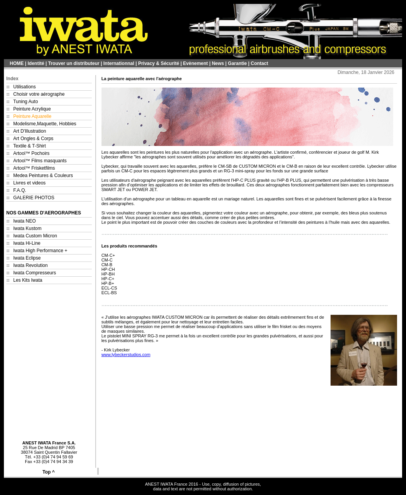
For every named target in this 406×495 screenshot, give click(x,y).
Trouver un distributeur (74, 63)
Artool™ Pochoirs (31, 153)
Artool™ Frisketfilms (34, 168)
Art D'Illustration (29, 131)
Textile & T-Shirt (29, 146)
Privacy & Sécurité (158, 63)
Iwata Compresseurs (34, 273)
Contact (259, 63)
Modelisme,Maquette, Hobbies (44, 123)
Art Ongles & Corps (33, 138)
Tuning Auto (25, 101)
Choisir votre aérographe (39, 94)
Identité (36, 63)
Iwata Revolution (30, 265)
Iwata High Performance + (40, 250)
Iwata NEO (24, 221)
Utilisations (24, 87)
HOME (17, 63)
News (218, 63)
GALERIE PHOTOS (33, 197)
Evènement (195, 63)
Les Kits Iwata (27, 280)
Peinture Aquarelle (32, 116)
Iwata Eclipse (27, 258)
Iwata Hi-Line (26, 243)
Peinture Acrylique (32, 109)
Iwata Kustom (27, 228)
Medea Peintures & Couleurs (43, 175)
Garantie (237, 63)
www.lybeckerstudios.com (126, 354)
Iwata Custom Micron (35, 236)
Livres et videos (29, 183)
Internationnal (118, 63)
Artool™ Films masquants (39, 160)
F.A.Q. (19, 190)
